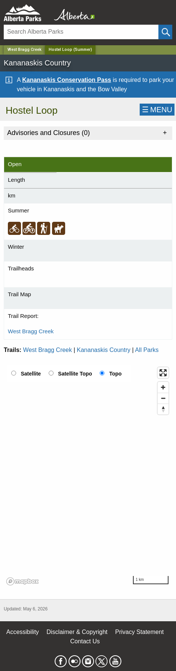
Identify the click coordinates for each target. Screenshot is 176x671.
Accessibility (22, 632)
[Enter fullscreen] (163, 372)
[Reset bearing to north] (163, 409)
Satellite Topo (75, 374)
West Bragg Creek (24, 49)
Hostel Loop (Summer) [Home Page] (70, 49)
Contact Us (85, 641)
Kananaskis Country (103, 350)
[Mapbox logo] (22, 581)
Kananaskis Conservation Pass (66, 80)
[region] (88, 476)
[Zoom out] (163, 398)
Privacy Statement (139, 632)
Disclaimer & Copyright (76, 632)
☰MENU (157, 109)
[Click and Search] (165, 32)
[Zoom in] (163, 387)
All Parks (146, 350)
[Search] (81, 32)
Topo (115, 374)
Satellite (31, 374)
